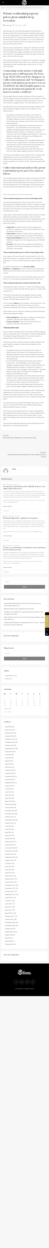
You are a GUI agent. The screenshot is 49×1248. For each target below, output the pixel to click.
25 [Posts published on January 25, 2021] (4, 705)
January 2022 (9, 882)
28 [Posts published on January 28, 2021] (22, 705)
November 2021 (10, 888)
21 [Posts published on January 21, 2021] (22, 703)
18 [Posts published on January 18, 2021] (4, 703)
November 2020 (10, 925)
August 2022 (9, 860)
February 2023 (9, 842)
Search (25, 587)
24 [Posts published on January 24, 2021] (40, 703)
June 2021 (8, 904)
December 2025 (10, 739)
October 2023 (9, 817)
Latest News (9, 7)
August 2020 (9, 935)
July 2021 (8, 901)
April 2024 (8, 798)
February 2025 (9, 770)
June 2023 (8, 829)
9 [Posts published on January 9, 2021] (33, 698)
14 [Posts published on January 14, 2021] (22, 701)
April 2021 (8, 910)
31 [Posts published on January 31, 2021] (40, 705)
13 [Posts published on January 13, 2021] (16, 701)
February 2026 (9, 733)
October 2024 (9, 779)
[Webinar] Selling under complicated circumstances (20, 518)
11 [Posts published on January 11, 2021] (4, 701)
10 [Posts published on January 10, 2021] (40, 698)
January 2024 (9, 807)
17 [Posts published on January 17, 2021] (40, 701)
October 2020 (9, 929)
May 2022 (8, 869)
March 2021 (8, 913)
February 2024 (9, 804)
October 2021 (9, 891)
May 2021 (8, 907)
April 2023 (8, 835)
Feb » (9, 712)
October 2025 (9, 745)
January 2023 (9, 845)
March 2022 (8, 876)
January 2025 (9, 773)
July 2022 (8, 863)
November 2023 (10, 814)
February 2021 (9, 916)
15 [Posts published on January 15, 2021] (28, 701)
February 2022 (9, 879)
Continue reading (7, 506)
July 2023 (8, 826)
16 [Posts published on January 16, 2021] (34, 701)
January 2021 (9, 919)
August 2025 (9, 751)
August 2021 (9, 897)
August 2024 (9, 786)
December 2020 (10, 922)
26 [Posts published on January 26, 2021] (10, 705)
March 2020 (8, 941)
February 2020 (9, 944)
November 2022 (10, 851)
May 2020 (8, 938)
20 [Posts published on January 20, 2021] (16, 703)
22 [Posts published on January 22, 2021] (28, 703)
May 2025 (8, 761)
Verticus (7, 679)
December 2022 (10, 848)
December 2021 (10, 885)
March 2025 (8, 767)
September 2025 (10, 748)
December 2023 (10, 810)
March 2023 (8, 838)
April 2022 (8, 873)
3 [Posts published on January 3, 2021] (39, 696)
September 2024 (10, 783)
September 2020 (10, 932)
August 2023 (9, 823)
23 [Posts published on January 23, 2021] (34, 703)
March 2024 (8, 801)
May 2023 (8, 832)
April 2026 (8, 727)
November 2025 (10, 742)
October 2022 (9, 854)
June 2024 (8, 792)
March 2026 (8, 730)
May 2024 (8, 795)
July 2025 (8, 755)
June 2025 (8, 758)
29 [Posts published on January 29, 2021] (28, 705)
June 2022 (8, 866)
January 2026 (9, 736)
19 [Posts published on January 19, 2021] (10, 703)
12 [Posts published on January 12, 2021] (10, 701)
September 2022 (10, 857)
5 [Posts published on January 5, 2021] (10, 698)
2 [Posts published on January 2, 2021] (33, 696)
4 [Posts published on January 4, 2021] (4, 698)
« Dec (5, 712)
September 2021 (10, 894)
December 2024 (10, 776)
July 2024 (8, 789)
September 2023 (10, 820)
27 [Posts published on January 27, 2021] (16, 705)
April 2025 (8, 764)
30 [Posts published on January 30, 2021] (34, 705)
